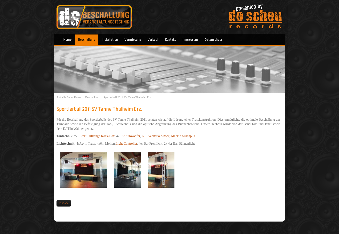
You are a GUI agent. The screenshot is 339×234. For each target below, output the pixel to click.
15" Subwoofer (130, 136)
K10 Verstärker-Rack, (156, 136)
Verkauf (153, 40)
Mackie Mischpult (183, 136)
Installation (110, 40)
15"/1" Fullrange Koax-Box (96, 136)
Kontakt (170, 40)
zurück (63, 203)
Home (67, 40)
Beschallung (86, 40)
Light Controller (126, 143)
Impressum (190, 40)
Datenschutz (213, 40)
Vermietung (133, 40)
